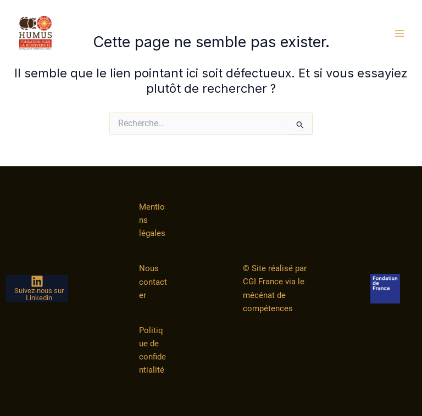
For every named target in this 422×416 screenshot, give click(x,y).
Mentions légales (152, 220)
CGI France (263, 281)
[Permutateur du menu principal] (399, 33)
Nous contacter (153, 281)
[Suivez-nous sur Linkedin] (37, 288)
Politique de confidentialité (152, 350)
